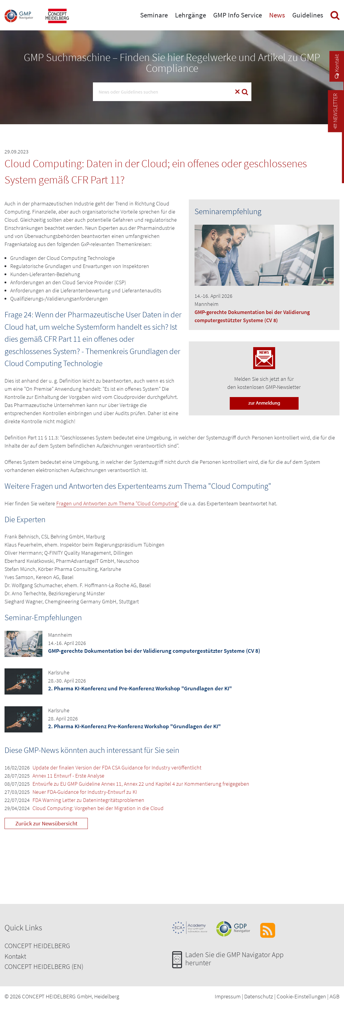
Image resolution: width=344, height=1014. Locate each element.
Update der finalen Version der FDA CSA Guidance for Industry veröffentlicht (116, 767)
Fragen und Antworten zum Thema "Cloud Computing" (117, 503)
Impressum (228, 996)
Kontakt (15, 956)
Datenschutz (258, 996)
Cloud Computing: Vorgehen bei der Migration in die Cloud (98, 808)
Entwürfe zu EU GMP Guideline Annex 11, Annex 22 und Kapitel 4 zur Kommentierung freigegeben (140, 783)
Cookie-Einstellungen (301, 996)
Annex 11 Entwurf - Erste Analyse (68, 775)
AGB (334, 996)
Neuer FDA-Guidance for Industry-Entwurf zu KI (84, 791)
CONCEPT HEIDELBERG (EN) (44, 966)
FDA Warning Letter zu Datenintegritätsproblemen (88, 800)
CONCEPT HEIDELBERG (37, 945)
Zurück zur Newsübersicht (46, 823)
